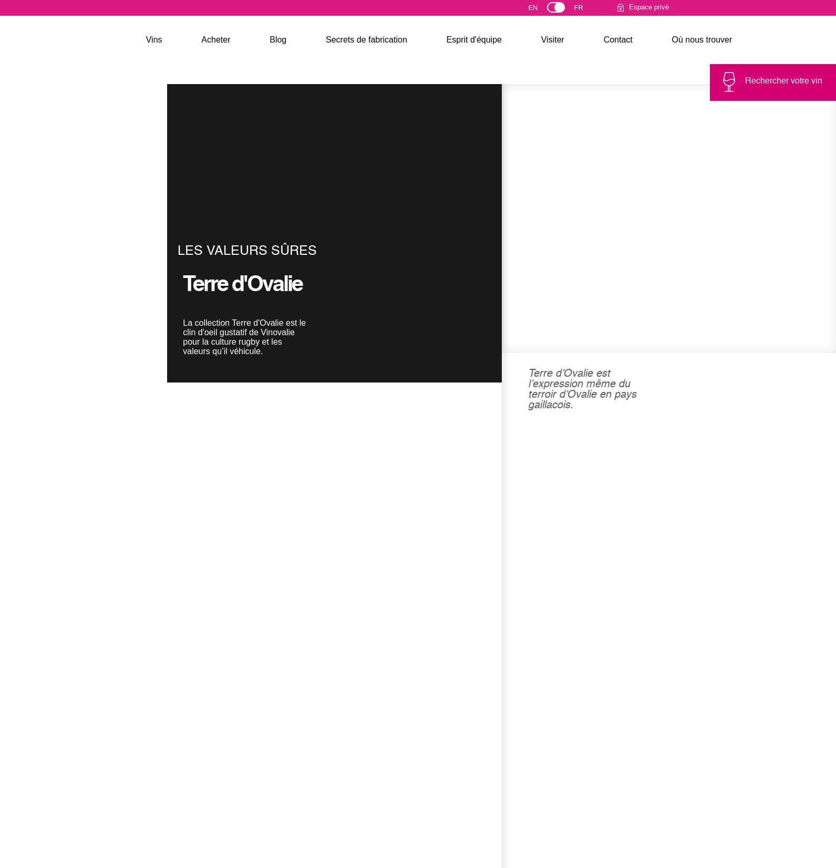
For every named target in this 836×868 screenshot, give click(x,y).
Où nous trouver (702, 39)
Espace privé (649, 7)
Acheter (215, 39)
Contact (618, 39)
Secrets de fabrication (366, 39)
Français (583, 10)
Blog (278, 39)
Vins (154, 39)
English (542, 10)
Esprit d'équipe (474, 39)
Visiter (552, 39)
